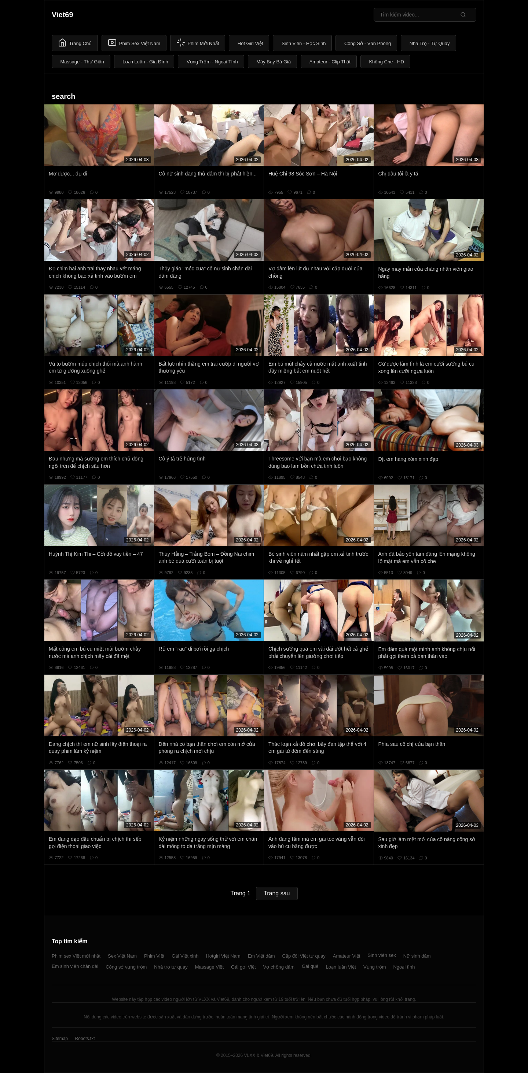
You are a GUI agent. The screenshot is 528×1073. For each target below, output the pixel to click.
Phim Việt (154, 956)
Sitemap (60, 1038)
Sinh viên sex (381, 955)
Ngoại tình (404, 967)
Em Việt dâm (261, 956)
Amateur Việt (346, 956)
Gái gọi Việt (243, 967)
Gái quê (310, 966)
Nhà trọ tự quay (170, 967)
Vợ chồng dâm (278, 967)
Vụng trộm (374, 967)
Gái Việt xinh (185, 956)
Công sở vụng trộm (126, 967)
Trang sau (277, 893)
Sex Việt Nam (122, 956)
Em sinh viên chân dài (75, 966)
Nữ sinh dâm (417, 956)
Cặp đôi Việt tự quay (304, 956)
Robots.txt (85, 1038)
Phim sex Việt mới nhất (76, 956)
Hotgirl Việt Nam (223, 956)
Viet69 (62, 15)
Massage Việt (209, 967)
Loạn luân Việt (341, 967)
